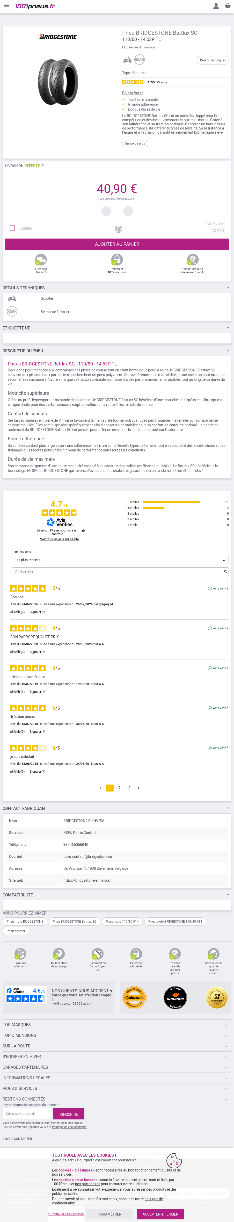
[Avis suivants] (138, 788)
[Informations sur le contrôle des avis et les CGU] (83, 531)
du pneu (23, 350)
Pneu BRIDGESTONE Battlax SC (74, 921)
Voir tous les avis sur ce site (59, 539)
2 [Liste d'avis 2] (120, 788)
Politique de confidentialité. (69, 1127)
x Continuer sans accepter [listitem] (66, 1214)
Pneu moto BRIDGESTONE (25, 921)
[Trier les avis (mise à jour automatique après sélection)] (120, 560)
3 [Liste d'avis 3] (129, 788)
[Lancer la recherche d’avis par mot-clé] (225, 571)
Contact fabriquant (25, 808)
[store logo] (35, 6)
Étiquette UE (16, 328)
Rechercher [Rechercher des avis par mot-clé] (117, 572)
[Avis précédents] (100, 787)
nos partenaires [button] (87, 1184)
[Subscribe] (68, 1113)
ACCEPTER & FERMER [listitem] (160, 1214)
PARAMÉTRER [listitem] (109, 1214)
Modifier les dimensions (138, 47)
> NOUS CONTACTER (17, 1139)
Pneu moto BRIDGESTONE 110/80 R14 (175, 921)
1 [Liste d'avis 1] (110, 788)
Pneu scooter (16, 931)
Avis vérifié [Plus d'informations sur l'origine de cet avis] (220, 588)
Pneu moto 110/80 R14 (122, 921)
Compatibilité (18, 895)
